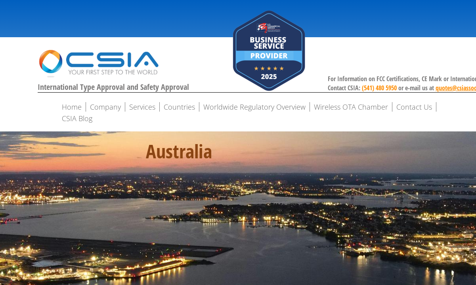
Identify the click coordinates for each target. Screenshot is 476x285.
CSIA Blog (77, 118)
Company (105, 107)
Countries (179, 107)
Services (142, 107)
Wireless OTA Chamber (351, 107)
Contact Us (414, 107)
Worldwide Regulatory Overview (254, 107)
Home (72, 107)
